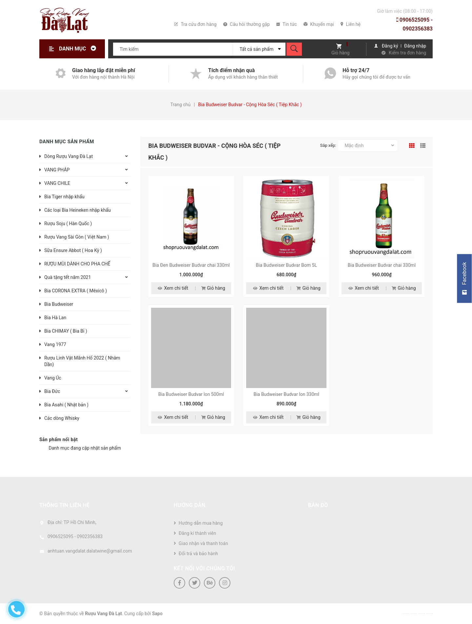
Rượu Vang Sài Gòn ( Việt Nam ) (76, 237)
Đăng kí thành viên (197, 533)
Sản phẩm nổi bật (58, 439)
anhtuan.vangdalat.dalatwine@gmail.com (90, 551)
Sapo (157, 613)
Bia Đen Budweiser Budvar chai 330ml (190, 265)
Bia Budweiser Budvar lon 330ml (286, 394)
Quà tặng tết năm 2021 (67, 277)
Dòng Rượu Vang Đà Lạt (68, 156)
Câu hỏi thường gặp (246, 24)
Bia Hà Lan (55, 317)
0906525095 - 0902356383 (414, 24)
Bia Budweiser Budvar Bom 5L (286, 265)
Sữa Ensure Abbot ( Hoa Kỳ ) (73, 250)
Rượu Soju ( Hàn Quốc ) (68, 223)
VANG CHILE (57, 183)
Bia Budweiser (58, 304)
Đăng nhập (415, 46)
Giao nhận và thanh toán (203, 543)
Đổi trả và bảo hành (198, 553)
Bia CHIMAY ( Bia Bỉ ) (65, 331)
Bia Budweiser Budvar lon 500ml (191, 394)
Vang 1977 (55, 344)
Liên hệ (351, 24)
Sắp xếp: (328, 145)
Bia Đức (52, 391)
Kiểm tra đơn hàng (407, 52)
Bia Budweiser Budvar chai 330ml (382, 265)
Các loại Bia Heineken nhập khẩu (77, 210)
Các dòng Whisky (61, 418)
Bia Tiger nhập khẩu (64, 196)
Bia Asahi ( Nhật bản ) (66, 404)
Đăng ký (390, 46)
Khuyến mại (319, 24)
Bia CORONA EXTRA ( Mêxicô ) (75, 290)
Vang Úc (52, 377)
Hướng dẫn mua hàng (201, 523)
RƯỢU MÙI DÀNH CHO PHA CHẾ (77, 263)
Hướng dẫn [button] (190, 505)
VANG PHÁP (56, 169)
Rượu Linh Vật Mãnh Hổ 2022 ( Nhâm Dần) (82, 361)
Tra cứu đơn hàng (195, 24)
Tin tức (286, 24)
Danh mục (79, 49)
